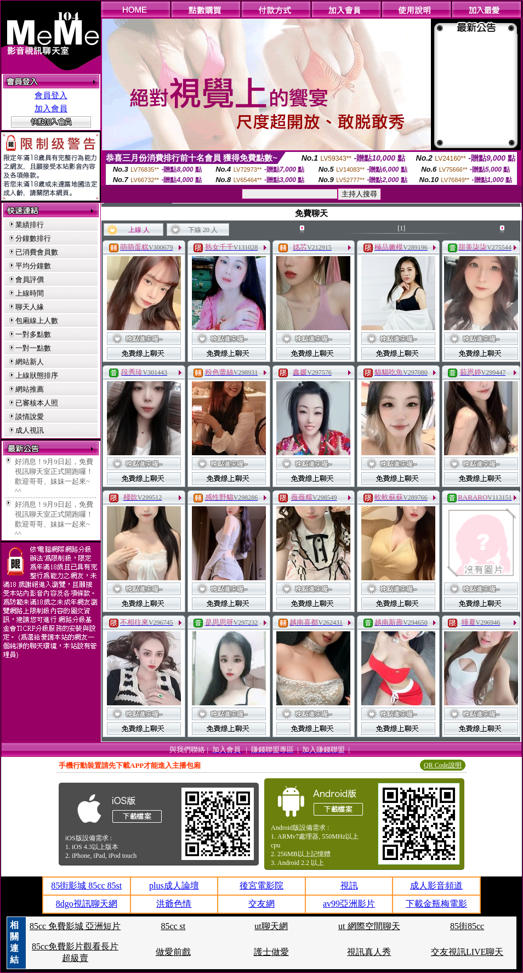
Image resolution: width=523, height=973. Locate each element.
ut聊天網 (270, 926)
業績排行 (29, 224)
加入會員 (51, 108)
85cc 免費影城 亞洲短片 (75, 926)
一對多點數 (33, 334)
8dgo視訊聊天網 (86, 903)
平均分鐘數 (33, 266)
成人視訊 (29, 430)
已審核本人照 (36, 403)
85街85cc (467, 926)
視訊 (349, 885)
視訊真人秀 (369, 952)
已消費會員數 (36, 252)
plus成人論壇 (174, 885)
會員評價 (29, 279)
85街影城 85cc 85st (86, 885)
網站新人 (29, 362)
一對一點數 (33, 348)
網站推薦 (29, 389)
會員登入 (51, 95)
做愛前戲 (173, 952)
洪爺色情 (173, 903)
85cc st (173, 926)
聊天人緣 (29, 307)
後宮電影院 (261, 885)
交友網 (261, 903)
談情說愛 (29, 416)
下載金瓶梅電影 (436, 903)
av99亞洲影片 (349, 903)
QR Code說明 (443, 765)
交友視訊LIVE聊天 (467, 952)
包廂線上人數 (36, 320)
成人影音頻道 (436, 885)
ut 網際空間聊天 (369, 926)
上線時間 (29, 293)
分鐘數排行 (33, 238)
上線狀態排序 (36, 375)
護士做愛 (271, 952)
